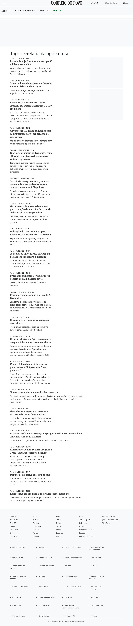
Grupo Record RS (97, 605)
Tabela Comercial (71, 576)
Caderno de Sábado (86, 530)
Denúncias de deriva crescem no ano (30, 474)
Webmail (94, 597)
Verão (58, 530)
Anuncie (68, 566)
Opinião (13, 526)
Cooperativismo (108, 516)
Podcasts (13, 536)
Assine (96, 3)
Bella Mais (83, 523)
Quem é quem (17, 558)
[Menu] (4, 3)
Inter (81, 516)
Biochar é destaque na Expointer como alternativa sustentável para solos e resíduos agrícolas (31, 155)
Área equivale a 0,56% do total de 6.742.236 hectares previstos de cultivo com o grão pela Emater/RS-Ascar (31, 71)
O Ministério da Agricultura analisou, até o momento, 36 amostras (41, 440)
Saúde (58, 526)
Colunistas (14, 530)
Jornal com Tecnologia (110, 520)
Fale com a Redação (46, 566)
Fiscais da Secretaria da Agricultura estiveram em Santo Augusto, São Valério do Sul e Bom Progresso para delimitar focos (31, 421)
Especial (82, 533)
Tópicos (5, 10)
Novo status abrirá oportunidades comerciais (35, 392)
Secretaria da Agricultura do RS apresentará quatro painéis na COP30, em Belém (31, 105)
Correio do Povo (18, 547)
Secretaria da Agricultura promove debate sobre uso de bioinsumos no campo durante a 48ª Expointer (29, 184)
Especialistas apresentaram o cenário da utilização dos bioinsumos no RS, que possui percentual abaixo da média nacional (30, 194)
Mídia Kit (42, 576)
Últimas (13, 516)
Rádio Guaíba (44, 616)
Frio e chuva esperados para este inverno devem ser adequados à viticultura (29, 328)
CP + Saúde (16, 597)
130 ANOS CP (29, 10)
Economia (37, 526)
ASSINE (18, 10)
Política (36, 523)
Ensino (58, 523)
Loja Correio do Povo (73, 587)
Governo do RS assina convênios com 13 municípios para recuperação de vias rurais (30, 133)
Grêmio (59, 536)
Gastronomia (84, 526)
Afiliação (42, 547)
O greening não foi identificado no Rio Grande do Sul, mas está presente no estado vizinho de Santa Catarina (30, 263)
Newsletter (14, 520)
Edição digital (112, 3)
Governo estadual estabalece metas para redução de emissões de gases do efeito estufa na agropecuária (30, 209)
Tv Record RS (70, 616)
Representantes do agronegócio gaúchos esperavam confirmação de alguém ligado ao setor (31, 241)
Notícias (36, 520)
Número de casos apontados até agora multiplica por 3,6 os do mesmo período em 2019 (30, 481)
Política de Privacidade (73, 558)
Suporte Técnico (45, 605)
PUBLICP (57, 10)
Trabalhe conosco (45, 558)
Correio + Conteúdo (86, 536)
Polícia (35, 533)
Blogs (12, 533)
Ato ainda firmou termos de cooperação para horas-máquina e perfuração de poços (31, 142)
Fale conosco (96, 558)
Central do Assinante (20, 587)
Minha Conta (17, 605)
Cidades (36, 530)
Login (127, 3)
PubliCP (13, 523)
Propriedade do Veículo (74, 547)
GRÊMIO (40, 10)
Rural (58, 516)
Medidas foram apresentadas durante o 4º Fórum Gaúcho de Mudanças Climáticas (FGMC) (29, 219)
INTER (48, 10)
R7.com (94, 616)
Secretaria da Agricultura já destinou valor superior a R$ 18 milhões (29, 92)
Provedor (68, 597)
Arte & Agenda (85, 520)
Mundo (36, 536)
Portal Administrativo (47, 597)
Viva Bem (106, 523)
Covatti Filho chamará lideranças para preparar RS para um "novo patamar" (28, 367)
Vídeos (35, 516)
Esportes (59, 533)
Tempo (58, 520)
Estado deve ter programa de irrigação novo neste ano (40, 493)
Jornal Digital (44, 587)
